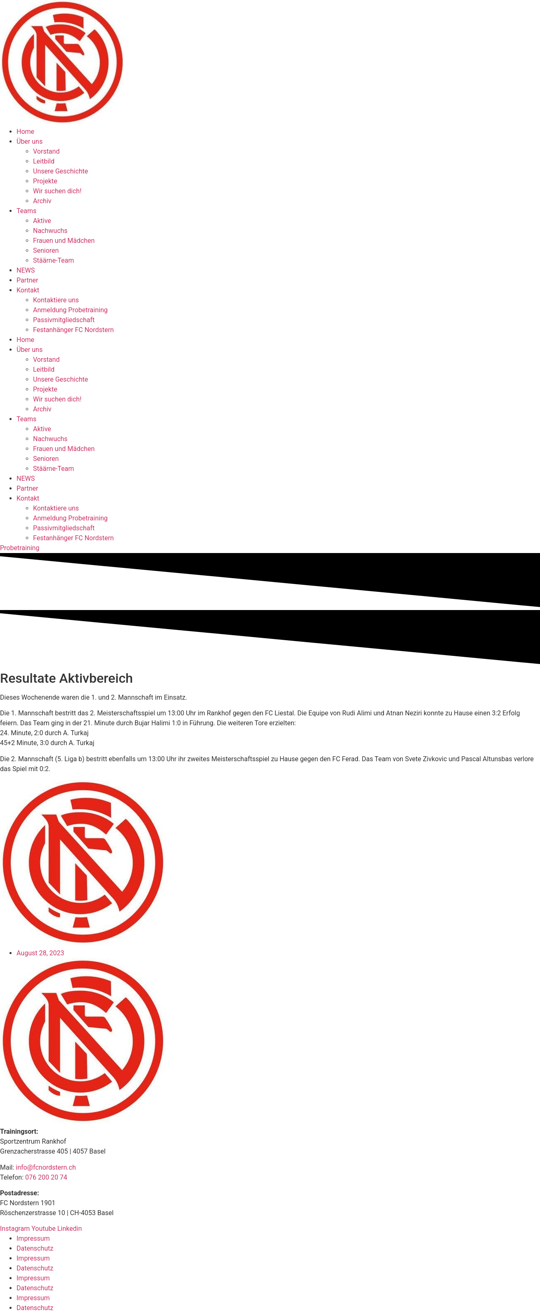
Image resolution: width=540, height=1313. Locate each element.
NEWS (26, 270)
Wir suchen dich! (57, 191)
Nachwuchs (50, 231)
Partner (27, 280)
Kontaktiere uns (56, 300)
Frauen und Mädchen (64, 241)
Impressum (33, 1238)
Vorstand (46, 151)
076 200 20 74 (46, 1177)
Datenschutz (35, 1248)
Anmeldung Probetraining (70, 310)
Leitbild (43, 161)
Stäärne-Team (53, 260)
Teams (26, 211)
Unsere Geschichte (60, 171)
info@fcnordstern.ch (45, 1167)
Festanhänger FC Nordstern (73, 330)
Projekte (45, 181)
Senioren (46, 250)
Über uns (30, 141)
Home (25, 131)
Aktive (42, 221)
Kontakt (28, 290)
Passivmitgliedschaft (64, 320)
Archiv (42, 201)
